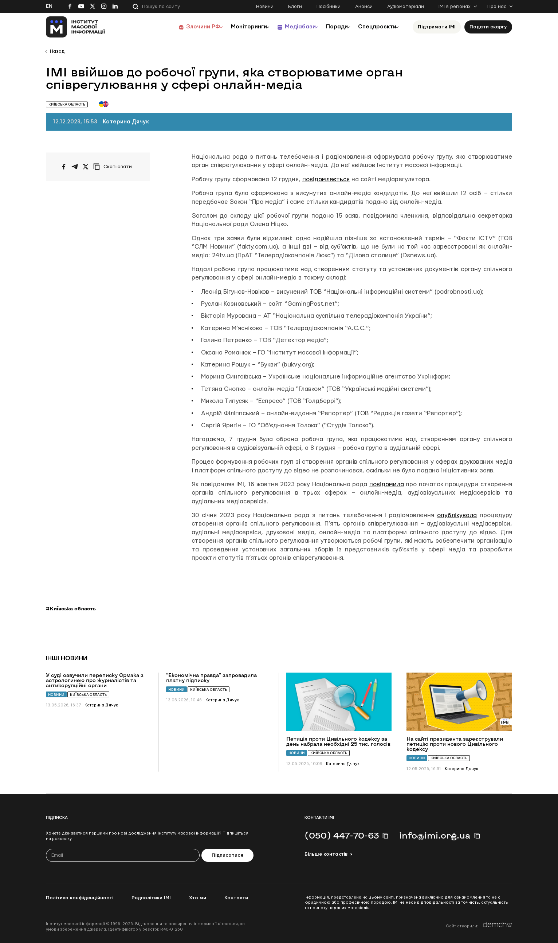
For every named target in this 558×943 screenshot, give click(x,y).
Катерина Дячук (126, 121)
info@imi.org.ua (435, 835)
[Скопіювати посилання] (114, 166)
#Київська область (71, 608)
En (49, 6)
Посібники (329, 6)
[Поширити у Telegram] (74, 166)
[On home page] (75, 26)
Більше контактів (325, 854)
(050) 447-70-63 (341, 835)
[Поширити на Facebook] (63, 166)
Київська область (88, 695)
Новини (265, 6)
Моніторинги (235, 26)
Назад (57, 51)
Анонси (364, 6)
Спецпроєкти (374, 26)
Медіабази (290, 26)
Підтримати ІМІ (437, 26)
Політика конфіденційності (79, 897)
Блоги (295, 6)
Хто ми (197, 897)
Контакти (236, 897)
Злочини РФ (186, 26)
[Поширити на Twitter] (85, 166)
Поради (331, 26)
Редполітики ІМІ (151, 897)
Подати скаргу (488, 26)
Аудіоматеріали (405, 6)
